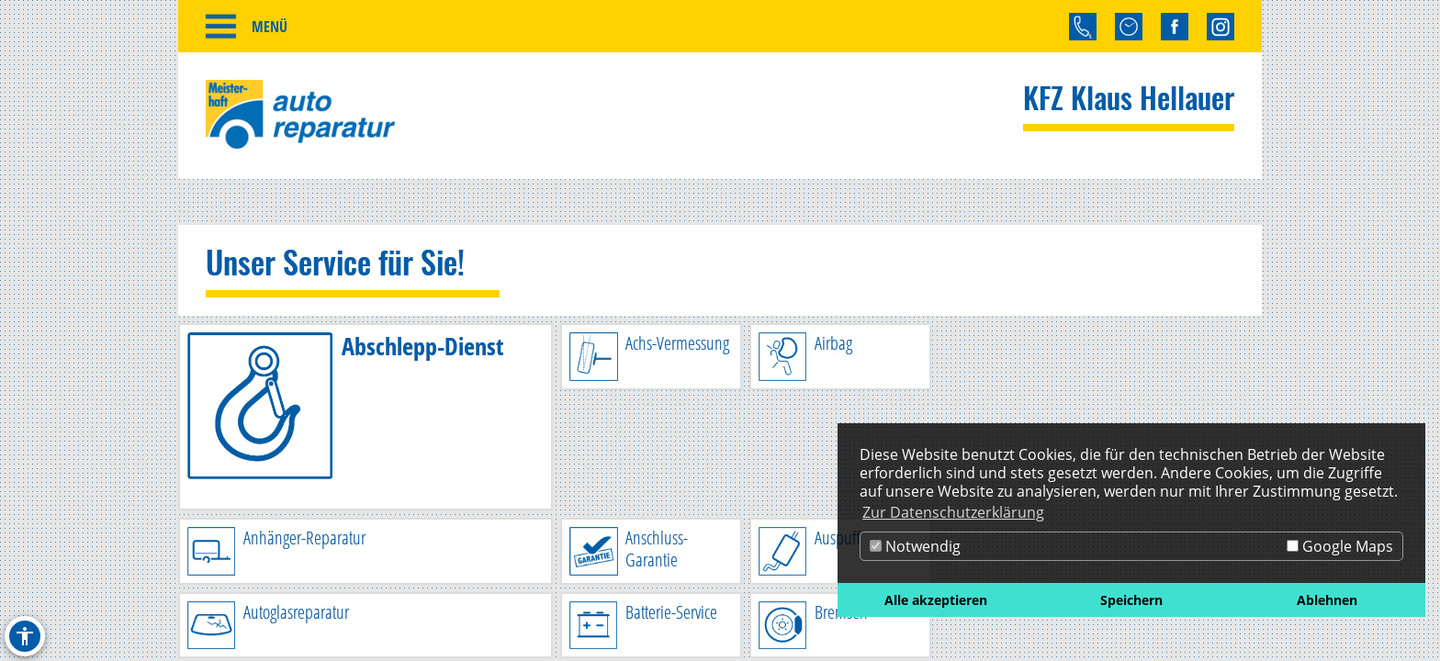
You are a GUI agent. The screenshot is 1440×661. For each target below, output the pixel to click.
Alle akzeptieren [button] (935, 600)
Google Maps (1340, 546)
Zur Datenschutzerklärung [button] (953, 512)
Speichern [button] (1131, 600)
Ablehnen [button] (1327, 600)
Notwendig (915, 546)
